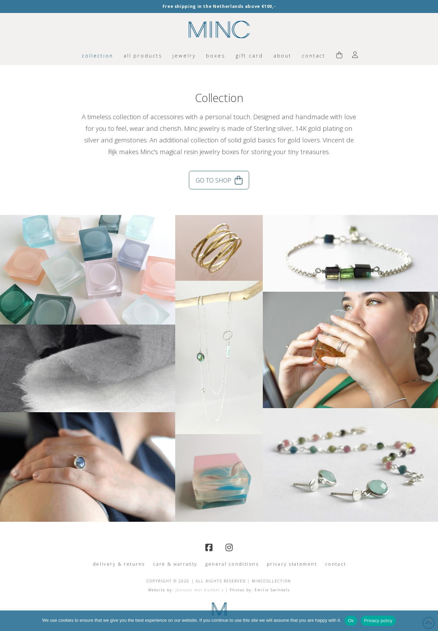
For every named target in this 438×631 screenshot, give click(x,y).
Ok (351, 620)
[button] (339, 56)
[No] (429, 620)
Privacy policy (378, 620)
